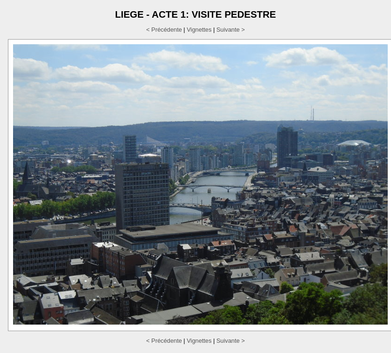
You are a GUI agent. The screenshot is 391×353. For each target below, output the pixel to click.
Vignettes (199, 29)
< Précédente (164, 29)
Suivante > (230, 29)
